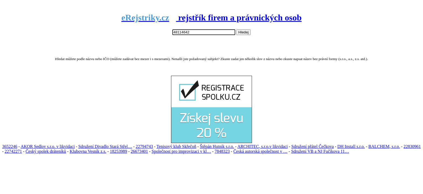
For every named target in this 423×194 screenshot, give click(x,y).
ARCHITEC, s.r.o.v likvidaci (262, 146)
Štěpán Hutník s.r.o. (217, 146)
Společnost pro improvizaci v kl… (181, 151)
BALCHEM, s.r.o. (384, 146)
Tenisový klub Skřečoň (176, 146)
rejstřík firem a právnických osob (211, 17)
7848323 (222, 151)
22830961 (412, 146)
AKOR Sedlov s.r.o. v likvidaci (47, 146)
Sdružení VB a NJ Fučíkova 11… (320, 151)
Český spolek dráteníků (46, 151)
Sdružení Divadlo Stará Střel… (105, 146)
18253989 (118, 151)
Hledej (243, 32)
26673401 (139, 151)
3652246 (9, 146)
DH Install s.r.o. (351, 146)
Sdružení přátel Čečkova (312, 146)
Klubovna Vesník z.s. (88, 151)
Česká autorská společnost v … (260, 151)
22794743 (144, 146)
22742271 (13, 151)
